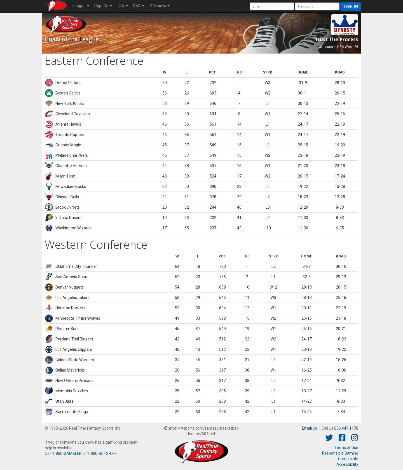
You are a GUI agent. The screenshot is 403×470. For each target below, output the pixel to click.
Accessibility (347, 464)
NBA (138, 5)
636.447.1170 (346, 428)
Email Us (309, 428)
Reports (103, 5)
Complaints (348, 459)
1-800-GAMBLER (67, 453)
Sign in (350, 6)
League (80, 5)
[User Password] (317, 6)
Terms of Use (346, 447)
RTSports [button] (159, 5)
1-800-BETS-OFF (101, 453)
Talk (122, 5)
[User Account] (272, 6)
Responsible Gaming (340, 453)
